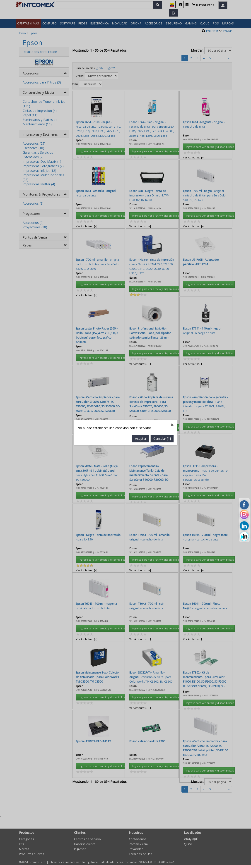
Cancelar (162, 248)
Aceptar (140, 248)
